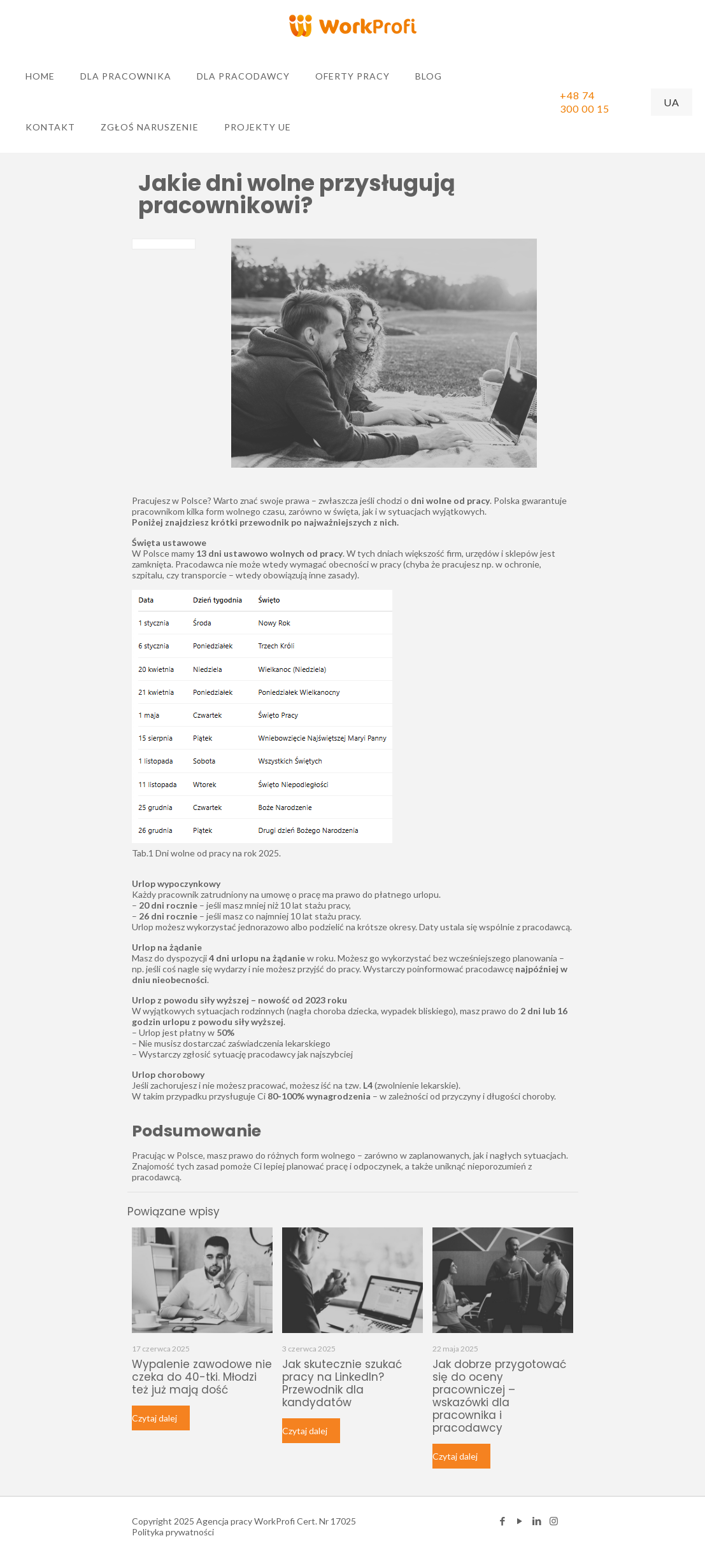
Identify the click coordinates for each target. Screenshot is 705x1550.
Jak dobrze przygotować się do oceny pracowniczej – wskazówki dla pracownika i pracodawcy (499, 1396)
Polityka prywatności (173, 1531)
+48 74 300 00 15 (584, 102)
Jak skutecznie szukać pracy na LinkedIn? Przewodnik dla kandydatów (342, 1383)
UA (672, 102)
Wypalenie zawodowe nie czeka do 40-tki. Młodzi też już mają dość (202, 1377)
